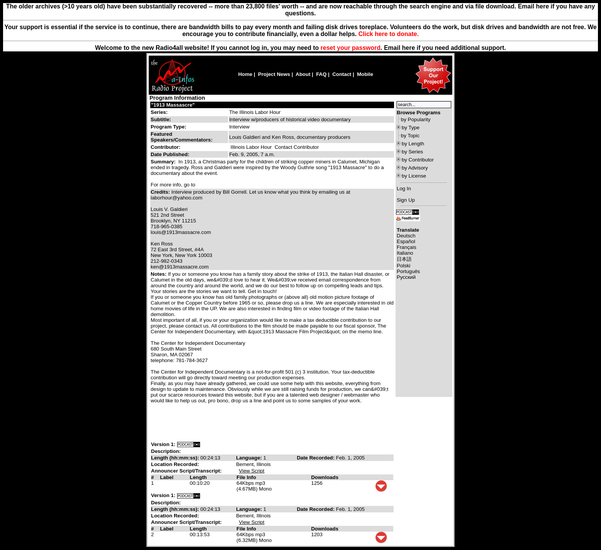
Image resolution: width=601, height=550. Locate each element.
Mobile (365, 74)
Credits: (161, 192)
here (408, 47)
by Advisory (415, 168)
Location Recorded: (175, 464)
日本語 (404, 259)
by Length (413, 144)
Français (406, 247)
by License (414, 176)
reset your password (350, 47)
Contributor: (166, 147)
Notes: (159, 274)
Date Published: (170, 154)
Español (406, 241)
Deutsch (406, 236)
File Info (246, 477)
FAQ (321, 74)
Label (167, 477)
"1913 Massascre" (173, 105)
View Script (251, 471)
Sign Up (406, 200)
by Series (412, 152)
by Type (410, 127)
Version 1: (163, 444)
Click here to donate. (388, 34)
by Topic (410, 135)
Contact (341, 74)
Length (198, 477)
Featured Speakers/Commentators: (181, 137)
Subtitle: (161, 119)
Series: (159, 112)
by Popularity (415, 119)
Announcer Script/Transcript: (186, 471)
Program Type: (168, 127)
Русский (406, 277)
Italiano (405, 253)
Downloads (324, 477)
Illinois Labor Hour (251, 147)
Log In (404, 188)
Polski (404, 265)
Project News (274, 74)
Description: (166, 451)
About (303, 74)
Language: (249, 458)
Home (245, 74)
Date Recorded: (316, 458)
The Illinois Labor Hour (255, 112)
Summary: (164, 162)
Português (408, 271)
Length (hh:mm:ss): (175, 458)
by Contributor (418, 160)
